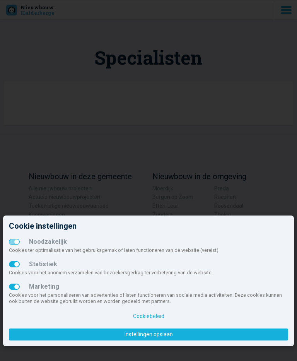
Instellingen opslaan (149, 334)
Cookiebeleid (148, 316)
